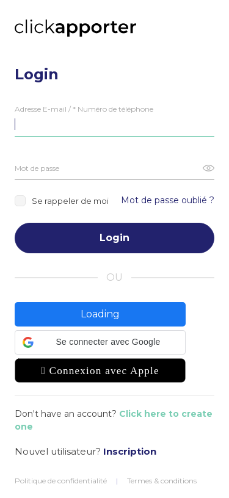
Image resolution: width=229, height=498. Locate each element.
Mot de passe (37, 168)
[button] (100, 342)
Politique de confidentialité (61, 480)
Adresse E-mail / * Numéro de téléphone (84, 109)
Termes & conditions (162, 480)
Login (114, 238)
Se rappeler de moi (62, 200)
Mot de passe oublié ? (167, 200)
